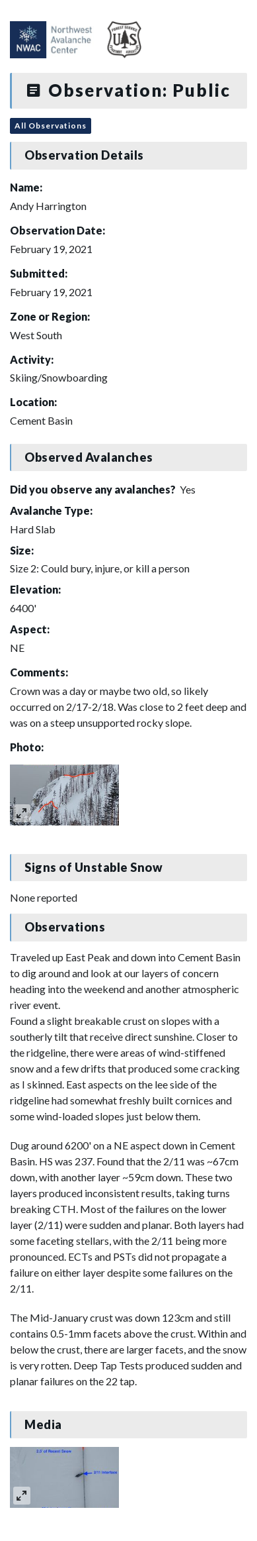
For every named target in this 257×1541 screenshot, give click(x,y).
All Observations (51, 126)
